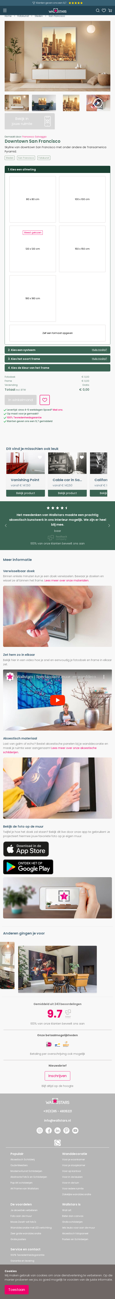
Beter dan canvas (72, 1216)
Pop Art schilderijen (21, 1182)
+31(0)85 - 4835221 (57, 1111)
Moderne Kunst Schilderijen (26, 1171)
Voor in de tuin (70, 1182)
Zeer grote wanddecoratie (25, 1233)
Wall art (66, 1210)
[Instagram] (40, 1132)
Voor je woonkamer (73, 1159)
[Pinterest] (66, 1132)
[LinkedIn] (57, 1132)
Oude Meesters (19, 1165)
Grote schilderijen (72, 1221)
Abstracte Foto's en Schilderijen (28, 1177)
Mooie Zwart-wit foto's (23, 1221)
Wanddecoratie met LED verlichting (31, 1227)
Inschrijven (57, 1075)
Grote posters (18, 1239)
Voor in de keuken (72, 1177)
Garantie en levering (22, 1260)
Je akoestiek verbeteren (24, 1210)
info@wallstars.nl (57, 1120)
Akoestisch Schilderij (22, 1159)
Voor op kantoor (71, 1171)
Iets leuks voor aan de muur (78, 1227)
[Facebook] (48, 1132)
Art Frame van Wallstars (24, 1188)
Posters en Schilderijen (75, 1239)
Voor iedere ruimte (72, 1188)
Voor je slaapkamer (73, 1165)
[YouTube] (75, 1132)
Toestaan (16, 1289)
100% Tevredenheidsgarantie (27, 1255)
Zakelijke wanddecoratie (76, 1194)
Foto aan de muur (21, 1216)
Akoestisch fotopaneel (75, 1233)
